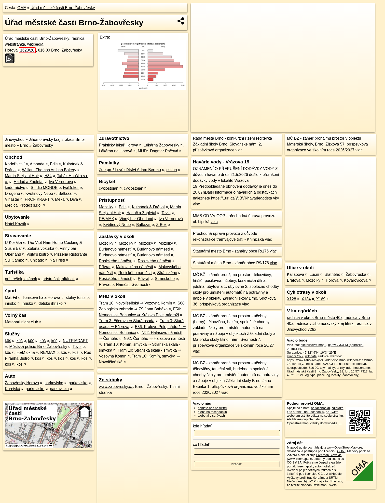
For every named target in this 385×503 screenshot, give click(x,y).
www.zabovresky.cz (116, 386)
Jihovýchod (15, 139)
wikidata (310, 356)
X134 (306, 299)
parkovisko (53, 383)
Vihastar (12, 199)
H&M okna (25, 352)
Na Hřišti (57, 260)
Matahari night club (21, 322)
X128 (291, 299)
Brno (24, 145)
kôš (8, 341)
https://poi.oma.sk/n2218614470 (352, 128)
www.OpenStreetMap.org (344, 447)
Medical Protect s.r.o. (23, 205)
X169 (320, 299)
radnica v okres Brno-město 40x (314, 318)
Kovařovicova (356, 280)
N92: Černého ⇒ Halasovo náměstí (154, 338)
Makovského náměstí (134, 267)
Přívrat (104, 267)
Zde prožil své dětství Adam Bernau (130, 170)
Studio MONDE (44, 187)
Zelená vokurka (41, 248)
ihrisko (10, 303)
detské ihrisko (51, 303)
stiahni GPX (295, 356)
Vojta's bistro (38, 254)
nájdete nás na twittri (212, 408)
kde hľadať (202, 426)
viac (238, 150)
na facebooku (320, 408)
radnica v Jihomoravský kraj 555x (324, 323)
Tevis (76, 346)
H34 (48, 176)
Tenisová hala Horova (41, 297)
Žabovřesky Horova (22, 383)
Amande (37, 164)
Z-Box (161, 225)
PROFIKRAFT (37, 199)
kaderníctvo (15, 187)
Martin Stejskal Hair (22, 176)
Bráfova (293, 280)
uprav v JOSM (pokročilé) (345, 345)
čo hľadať (201, 444)
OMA (21, 8)
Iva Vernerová (61, 182)
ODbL (341, 451)
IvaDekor (71, 187)
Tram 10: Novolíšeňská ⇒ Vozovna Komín (135, 303)
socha (171, 170)
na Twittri (332, 412)
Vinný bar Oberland (136, 219)
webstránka (15, 44)
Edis (53, 164)
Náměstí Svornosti (132, 284)
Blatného (332, 274)
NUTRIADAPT (75, 341)
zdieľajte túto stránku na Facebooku (315, 409)
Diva (74, 199)
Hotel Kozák (15, 224)
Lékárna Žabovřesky (161, 145)
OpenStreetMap (290, 128)
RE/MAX (47, 352)
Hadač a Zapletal (28, 182)
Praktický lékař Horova (118, 145)
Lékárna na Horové (115, 151)
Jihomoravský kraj (44, 139)
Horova (20, 50)
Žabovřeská (356, 274)
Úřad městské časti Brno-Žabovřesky (62, 8)
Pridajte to (321, 481)
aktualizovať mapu (313, 345)
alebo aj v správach (211, 415)
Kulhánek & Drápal (148, 207)
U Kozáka (13, 242)
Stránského (167, 273)
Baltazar (65, 193)
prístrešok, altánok (21, 279)
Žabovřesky (43, 145)
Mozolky (106, 207)
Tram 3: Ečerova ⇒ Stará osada (126, 321)
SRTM (333, 477)
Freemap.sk (315, 128)
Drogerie (12, 193)
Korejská (12, 389)
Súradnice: (294, 352)
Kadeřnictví (15, 164)
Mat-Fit (11, 297)
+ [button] (199, 11)
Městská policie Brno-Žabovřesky (38, 346)
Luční (314, 274)
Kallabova (295, 274)
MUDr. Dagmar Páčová (158, 151)
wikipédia (35, 44)
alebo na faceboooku (212, 412)
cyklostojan (108, 188)
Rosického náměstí (115, 261)
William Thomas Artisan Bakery (49, 170)
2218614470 (295, 349)
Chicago (37, 260)
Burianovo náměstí (115, 249)
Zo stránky (110, 379)
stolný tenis (75, 297)
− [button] (199, 19)
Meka (60, 199)
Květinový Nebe (39, 193)
